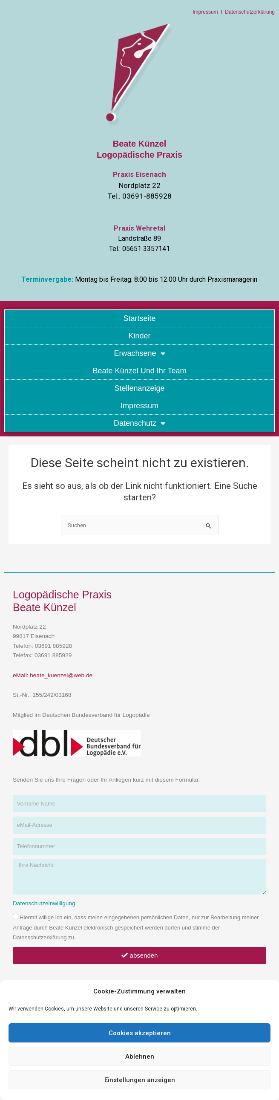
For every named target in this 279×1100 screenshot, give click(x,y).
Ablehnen (139, 1056)
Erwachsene (139, 353)
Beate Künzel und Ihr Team (140, 371)
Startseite (139, 318)
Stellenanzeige (139, 388)
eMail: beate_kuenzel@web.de (52, 675)
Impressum (205, 12)
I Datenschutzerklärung (246, 12)
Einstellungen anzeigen (139, 1080)
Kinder (139, 336)
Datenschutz (139, 423)
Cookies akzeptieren (140, 1033)
